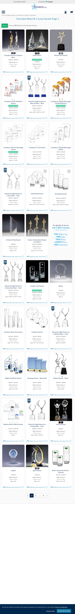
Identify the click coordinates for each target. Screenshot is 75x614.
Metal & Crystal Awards (24, 25)
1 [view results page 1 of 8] (27, 495)
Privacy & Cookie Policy (61, 607)
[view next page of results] (47, 496)
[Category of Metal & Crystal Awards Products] (37, 18)
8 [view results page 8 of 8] (43, 495)
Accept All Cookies (64, 611)
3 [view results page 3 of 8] (35, 495)
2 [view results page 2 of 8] (31, 495)
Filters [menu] (5, 25)
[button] (19, 1)
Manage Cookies (50, 611)
